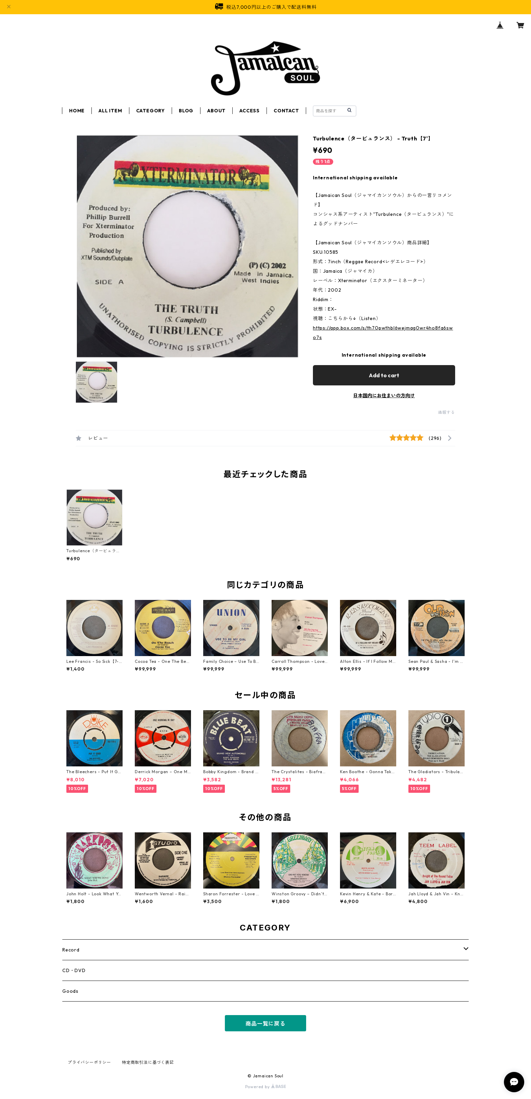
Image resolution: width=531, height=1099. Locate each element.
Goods (70, 991)
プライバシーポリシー (89, 1062)
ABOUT (216, 111)
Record (71, 950)
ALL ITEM (110, 111)
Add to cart (384, 375)
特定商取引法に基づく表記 (148, 1062)
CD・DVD (74, 970)
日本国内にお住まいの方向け (384, 395)
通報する (446, 412)
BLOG (186, 111)
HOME (77, 111)
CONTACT (286, 111)
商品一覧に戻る (265, 1023)
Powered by (265, 1086)
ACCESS (249, 111)
